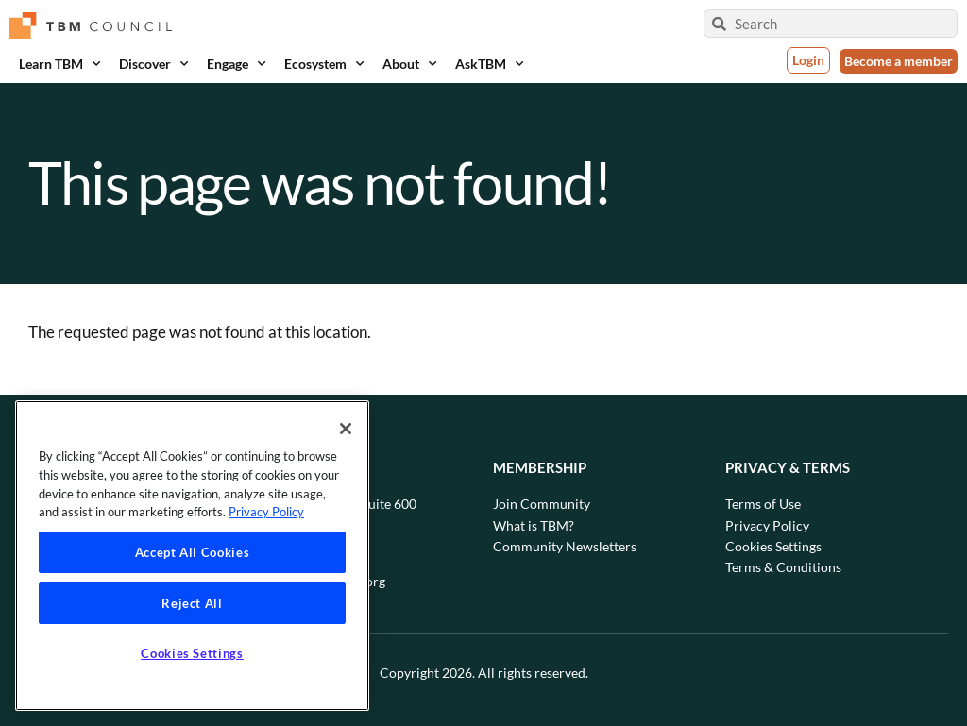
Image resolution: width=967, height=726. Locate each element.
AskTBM (489, 64)
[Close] (345, 428)
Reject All (192, 603)
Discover (153, 64)
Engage (236, 64)
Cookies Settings (773, 546)
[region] (192, 555)
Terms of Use (763, 504)
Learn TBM (59, 64)
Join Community (541, 504)
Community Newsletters (564, 546)
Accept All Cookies (192, 552)
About (409, 64)
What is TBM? (533, 525)
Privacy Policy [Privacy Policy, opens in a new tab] (266, 511)
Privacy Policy (767, 525)
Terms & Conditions (783, 567)
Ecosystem (324, 64)
